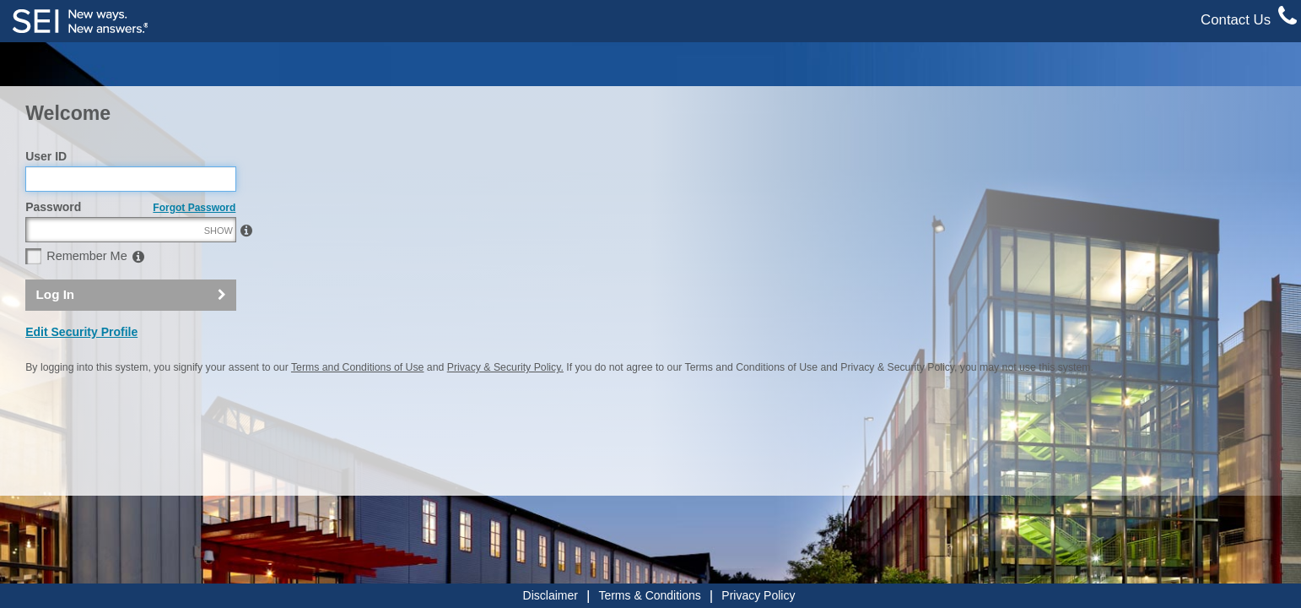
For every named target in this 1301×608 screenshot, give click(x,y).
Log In (55, 330)
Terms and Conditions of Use (357, 404)
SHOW (218, 267)
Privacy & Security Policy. (505, 404)
